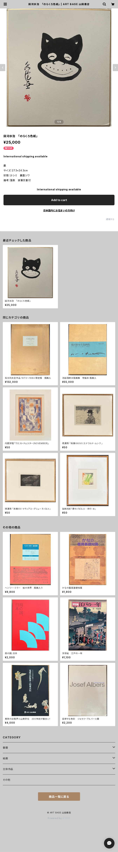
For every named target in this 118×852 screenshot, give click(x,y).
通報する (110, 219)
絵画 (5, 758)
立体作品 (8, 769)
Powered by (59, 818)
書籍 (5, 747)
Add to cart (59, 200)
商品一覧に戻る (59, 796)
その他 (6, 779)
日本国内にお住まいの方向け (59, 210)
